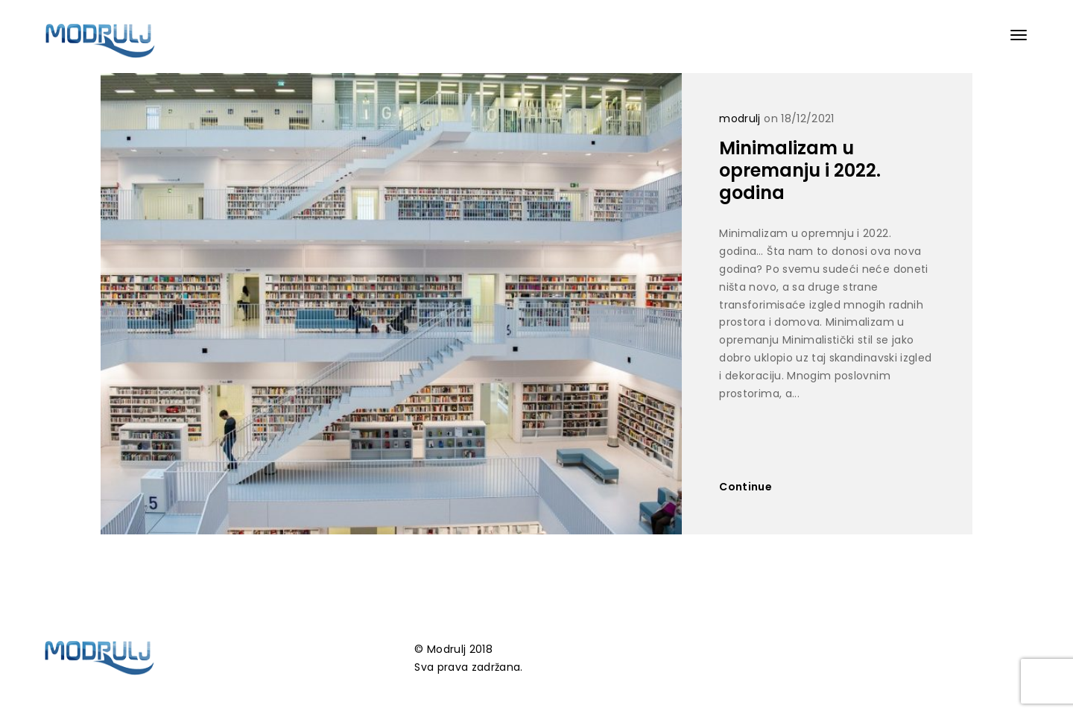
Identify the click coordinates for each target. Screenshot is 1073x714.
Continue (745, 486)
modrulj (739, 118)
